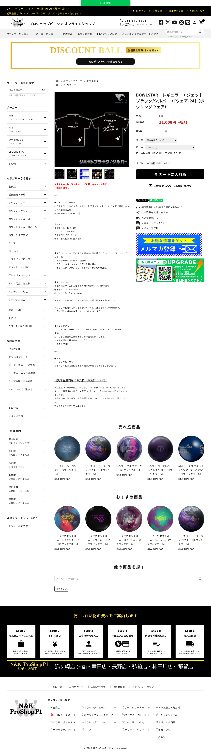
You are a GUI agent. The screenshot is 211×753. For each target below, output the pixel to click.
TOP (57, 81)
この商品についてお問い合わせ (170, 186)
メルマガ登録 (176, 11)
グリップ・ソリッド (19, 275)
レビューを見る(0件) (150, 223)
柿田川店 (19, 488)
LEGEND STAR (17, 153)
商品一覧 (57, 687)
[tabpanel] (91, 129)
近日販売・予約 (17, 194)
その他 (12, 163)
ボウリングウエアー (19, 235)
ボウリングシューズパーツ (23, 226)
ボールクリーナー (18, 251)
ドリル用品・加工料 (19, 283)
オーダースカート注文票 (22, 365)
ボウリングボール (18, 202)
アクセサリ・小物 (18, 267)
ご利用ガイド (76, 687)
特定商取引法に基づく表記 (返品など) (159, 207)
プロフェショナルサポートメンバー (141, 33)
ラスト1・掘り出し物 (20, 326)
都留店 (19, 500)
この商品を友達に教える (152, 213)
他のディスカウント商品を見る (105, 61)
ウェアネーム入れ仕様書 (22, 373)
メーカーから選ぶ (45, 33)
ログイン (141, 11)
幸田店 (19, 452)
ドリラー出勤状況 (18, 526)
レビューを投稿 (147, 228)
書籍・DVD (15, 310)
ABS (23, 117)
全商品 (12, 186)
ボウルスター (93, 81)
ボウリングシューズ (19, 218)
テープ (12, 243)
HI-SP (16, 129)
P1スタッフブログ (107, 33)
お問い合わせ (197, 11)
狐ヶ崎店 (21, 440)
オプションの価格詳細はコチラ (153, 163)
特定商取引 (119, 687)
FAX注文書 (14, 349)
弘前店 (19, 476)
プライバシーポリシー (144, 687)
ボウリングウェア (73, 81)
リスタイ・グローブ (19, 259)
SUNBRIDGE (16, 141)
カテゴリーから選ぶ (17, 33)
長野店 (16, 464)
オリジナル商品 (17, 299)
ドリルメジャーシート (21, 357)
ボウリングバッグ (18, 210)
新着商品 (68, 33)
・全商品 (55, 707)
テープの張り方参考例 (21, 381)
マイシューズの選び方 (21, 389)
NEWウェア (70, 85)
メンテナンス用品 (18, 291)
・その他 (160, 737)
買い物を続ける (147, 218)
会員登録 (157, 11)
